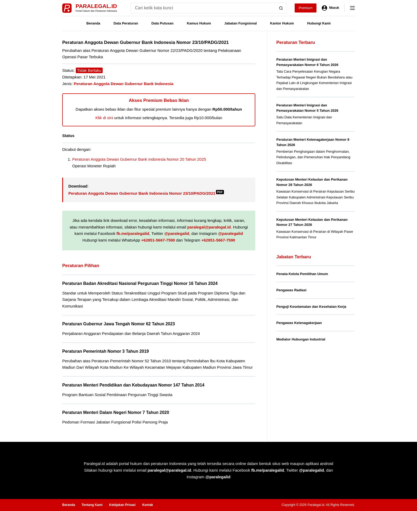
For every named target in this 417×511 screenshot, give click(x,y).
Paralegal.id (96, 6)
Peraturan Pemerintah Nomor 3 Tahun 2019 (105, 351)
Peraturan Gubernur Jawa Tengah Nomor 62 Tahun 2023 (118, 324)
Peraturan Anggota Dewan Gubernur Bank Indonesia (123, 83)
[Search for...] (203, 8)
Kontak (147, 505)
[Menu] (352, 8)
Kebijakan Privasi (122, 505)
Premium (305, 8)
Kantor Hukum (282, 23)
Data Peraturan (126, 23)
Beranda (93, 23)
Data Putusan (162, 23)
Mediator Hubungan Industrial (300, 339)
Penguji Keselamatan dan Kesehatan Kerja (311, 307)
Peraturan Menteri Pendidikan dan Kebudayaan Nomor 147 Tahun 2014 (133, 385)
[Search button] (281, 8)
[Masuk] (330, 8)
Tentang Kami (92, 505)
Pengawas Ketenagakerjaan (299, 323)
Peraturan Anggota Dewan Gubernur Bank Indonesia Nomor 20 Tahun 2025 (139, 159)
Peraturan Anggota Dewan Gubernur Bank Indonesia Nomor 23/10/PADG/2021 (146, 193)
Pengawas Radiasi (291, 290)
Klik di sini (104, 117)
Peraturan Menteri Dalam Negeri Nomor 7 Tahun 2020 (115, 412)
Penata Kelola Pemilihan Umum (302, 274)
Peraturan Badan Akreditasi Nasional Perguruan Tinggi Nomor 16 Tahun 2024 (140, 283)
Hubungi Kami (319, 23)
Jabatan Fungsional (240, 23)
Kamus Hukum (199, 23)
